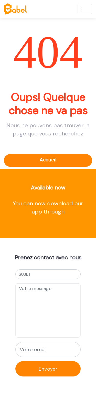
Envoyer (48, 369)
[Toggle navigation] (85, 9)
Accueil (47, 160)
